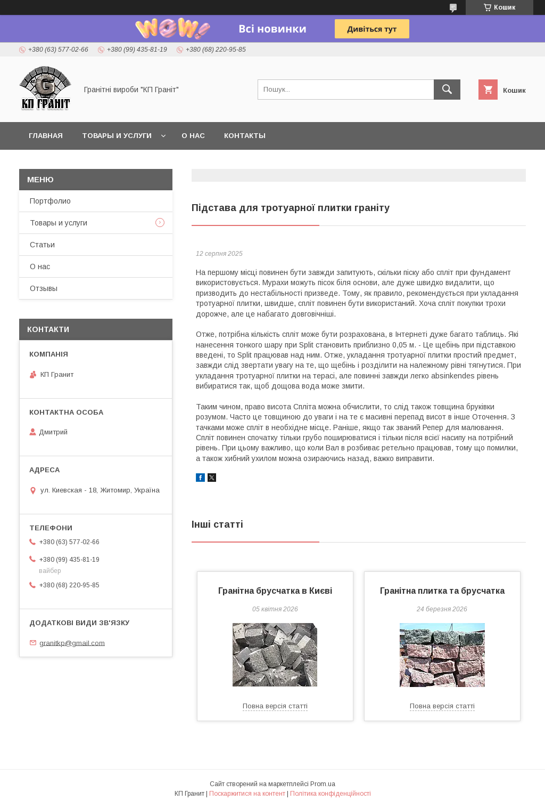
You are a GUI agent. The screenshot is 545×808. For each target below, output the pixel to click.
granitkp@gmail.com (72, 643)
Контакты (245, 136)
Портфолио (50, 201)
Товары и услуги (117, 136)
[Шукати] (447, 89)
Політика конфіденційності (330, 793)
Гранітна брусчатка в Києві (275, 590)
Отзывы (43, 288)
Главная (46, 136)
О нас (193, 136)
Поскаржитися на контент (247, 793)
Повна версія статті (275, 706)
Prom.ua (322, 784)
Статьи (42, 244)
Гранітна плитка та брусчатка (442, 590)
